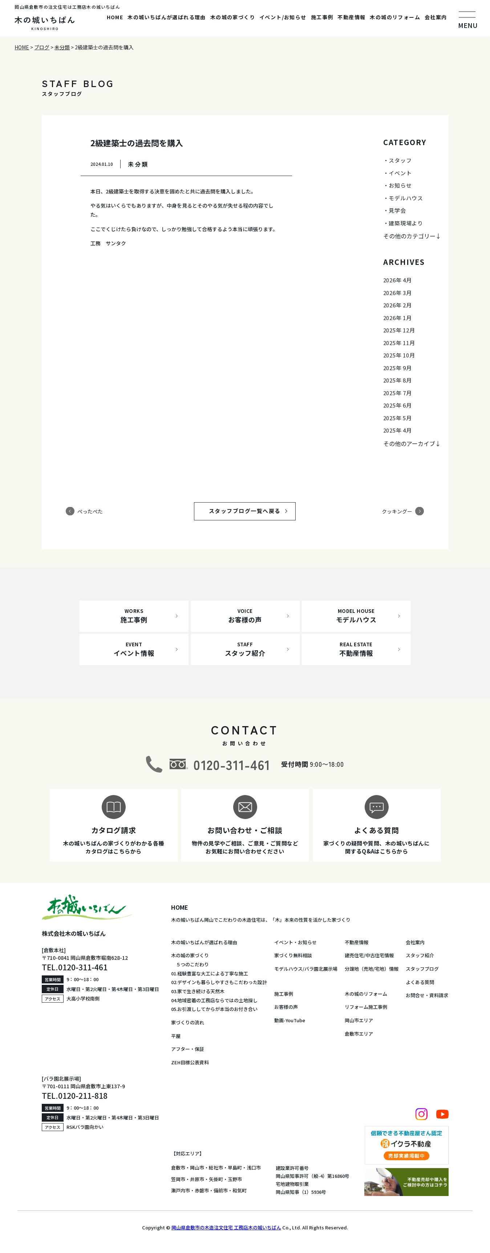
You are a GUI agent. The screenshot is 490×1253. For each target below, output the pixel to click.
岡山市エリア (359, 1020)
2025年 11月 (399, 343)
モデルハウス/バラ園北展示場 (305, 968)
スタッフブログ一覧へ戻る (252, 511)
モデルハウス (406, 198)
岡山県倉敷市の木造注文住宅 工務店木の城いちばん (226, 1227)
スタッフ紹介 (420, 955)
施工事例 (322, 17)
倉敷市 (178, 1167)
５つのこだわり (190, 964)
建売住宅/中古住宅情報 (369, 955)
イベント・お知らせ (295, 942)
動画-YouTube (289, 1020)
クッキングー (397, 511)
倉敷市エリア (359, 1033)
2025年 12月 (399, 330)
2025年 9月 (397, 368)
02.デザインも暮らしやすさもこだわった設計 (219, 982)
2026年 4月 (397, 280)
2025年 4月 (397, 430)
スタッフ (400, 160)
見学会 (397, 210)
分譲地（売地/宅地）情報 (371, 968)
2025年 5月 (397, 418)
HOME (115, 17)
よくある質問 (420, 982)
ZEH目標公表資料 (190, 1062)
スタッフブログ (422, 968)
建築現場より (406, 223)
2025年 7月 (397, 393)
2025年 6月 (397, 405)
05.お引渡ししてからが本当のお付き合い (214, 1009)
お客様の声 (286, 1006)
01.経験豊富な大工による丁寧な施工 (209, 973)
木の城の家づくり (232, 17)
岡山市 (197, 1167)
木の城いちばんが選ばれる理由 (166, 17)
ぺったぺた (90, 511)
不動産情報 (351, 17)
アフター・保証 (187, 1048)
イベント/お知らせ (283, 17)
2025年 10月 (399, 355)
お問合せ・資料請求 (427, 995)
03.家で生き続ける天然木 (197, 991)
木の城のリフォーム (395, 17)
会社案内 (436, 17)
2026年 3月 (397, 292)
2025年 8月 (397, 380)
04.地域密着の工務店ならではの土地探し (214, 1000)
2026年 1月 (397, 318)
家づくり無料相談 (293, 955)
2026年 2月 (397, 305)
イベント (400, 173)
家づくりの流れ (187, 1022)
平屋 (176, 1035)
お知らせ (400, 185)
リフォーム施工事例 (366, 1006)
